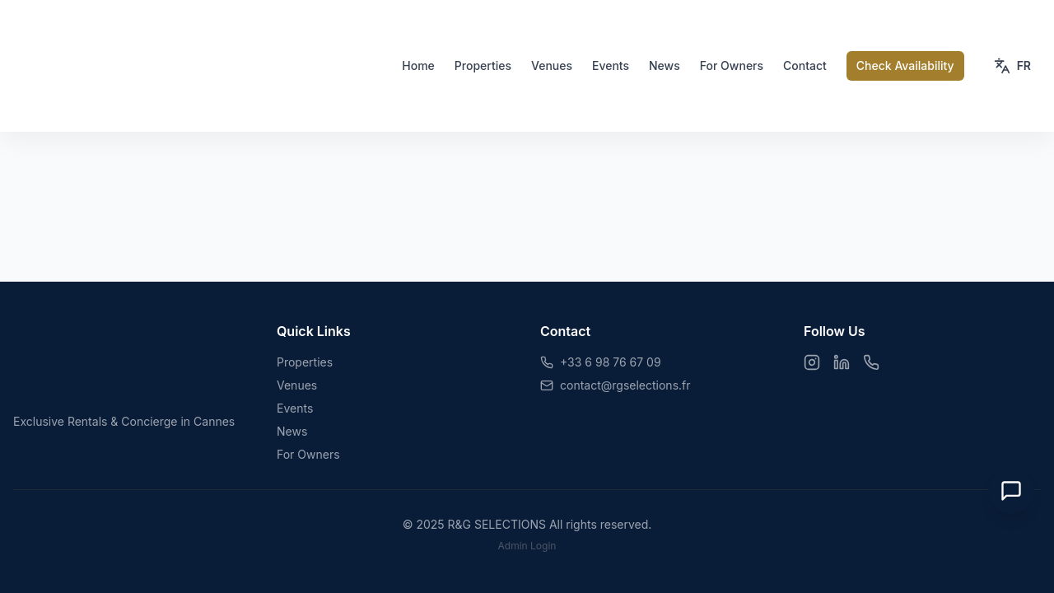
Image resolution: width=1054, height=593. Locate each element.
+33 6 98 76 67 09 (610, 362)
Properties (483, 65)
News (664, 65)
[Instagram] (812, 362)
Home (418, 65)
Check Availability (905, 65)
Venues (551, 65)
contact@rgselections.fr (625, 385)
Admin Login (527, 545)
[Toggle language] (1012, 66)
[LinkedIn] (841, 362)
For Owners (731, 65)
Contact (805, 65)
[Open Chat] (1011, 491)
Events (610, 65)
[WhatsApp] (871, 362)
